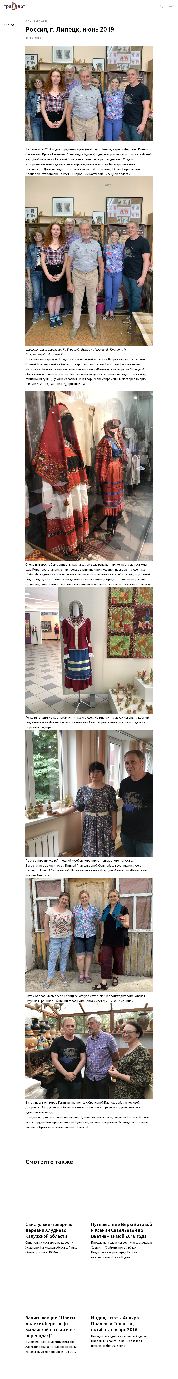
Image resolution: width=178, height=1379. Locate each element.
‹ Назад (9, 24)
